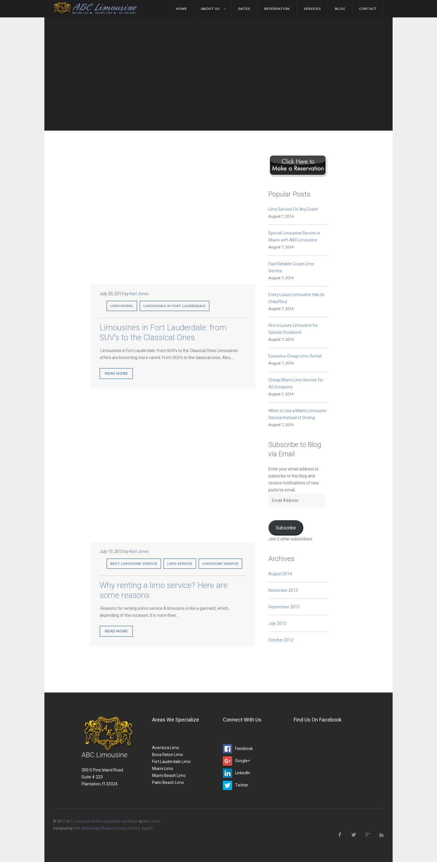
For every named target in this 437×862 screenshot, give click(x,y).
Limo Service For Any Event (293, 209)
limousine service (220, 564)
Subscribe (286, 528)
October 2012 (280, 640)
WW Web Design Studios (93, 828)
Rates (244, 9)
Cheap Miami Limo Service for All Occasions (295, 383)
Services (312, 9)
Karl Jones (139, 293)
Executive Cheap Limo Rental (295, 356)
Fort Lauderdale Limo (171, 761)
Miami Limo (162, 768)
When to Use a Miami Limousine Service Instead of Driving (297, 414)
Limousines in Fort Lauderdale (174, 306)
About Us (210, 9)
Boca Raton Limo (167, 754)
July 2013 (277, 623)
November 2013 (283, 590)
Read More (116, 373)
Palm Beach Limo (168, 782)
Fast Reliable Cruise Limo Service (291, 267)
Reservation (277, 9)
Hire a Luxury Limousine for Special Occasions (293, 329)
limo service (179, 564)
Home (181, 9)
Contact (368, 9)
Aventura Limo (165, 747)
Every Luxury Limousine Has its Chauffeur (296, 298)
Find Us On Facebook (318, 720)
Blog (340, 9)
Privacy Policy (127, 828)
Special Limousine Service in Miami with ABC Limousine (294, 236)
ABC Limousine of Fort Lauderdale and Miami (102, 821)
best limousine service (133, 564)
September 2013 (283, 607)
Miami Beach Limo (169, 775)
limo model (121, 306)
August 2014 (280, 573)
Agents (147, 828)
